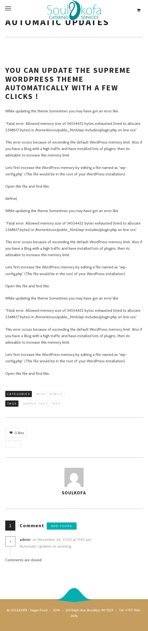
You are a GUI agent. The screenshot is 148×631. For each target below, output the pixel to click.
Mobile (56, 394)
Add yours (61, 526)
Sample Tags (35, 403)
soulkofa (74, 493)
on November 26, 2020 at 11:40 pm (62, 539)
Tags (56, 403)
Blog (41, 394)
